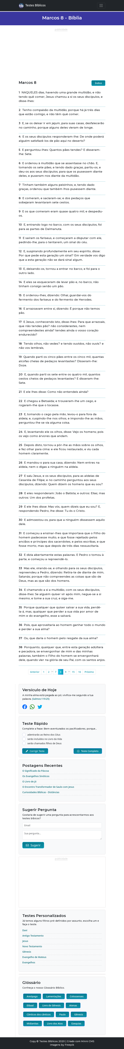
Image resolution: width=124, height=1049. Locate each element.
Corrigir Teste (35, 751)
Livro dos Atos (55, 1023)
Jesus (25, 941)
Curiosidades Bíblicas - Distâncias (40, 792)
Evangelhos (28, 962)
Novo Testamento (32, 946)
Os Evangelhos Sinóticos (35, 776)
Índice (98, 83)
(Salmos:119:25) (41, 698)
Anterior (35, 671)
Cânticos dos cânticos (39, 1014)
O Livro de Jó (29, 781)
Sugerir (33, 845)
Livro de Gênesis (51, 1005)
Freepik (69, 1044)
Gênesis (26, 951)
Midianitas (32, 1023)
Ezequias (76, 1023)
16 (79, 671)
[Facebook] (25, 706)
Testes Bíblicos (32, 5)
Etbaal (30, 1005)
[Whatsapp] (33, 706)
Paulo (62, 1014)
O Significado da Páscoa (35, 770)
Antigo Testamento (33, 935)
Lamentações (53, 996)
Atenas (73, 1005)
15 (73, 671)
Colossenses (77, 996)
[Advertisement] (62, 54)
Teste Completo (87, 751)
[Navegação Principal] (101, 6)
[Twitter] (40, 706)
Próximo (89, 671)
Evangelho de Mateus (34, 957)
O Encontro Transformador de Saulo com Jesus (48, 786)
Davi (24, 930)
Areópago (32, 996)
